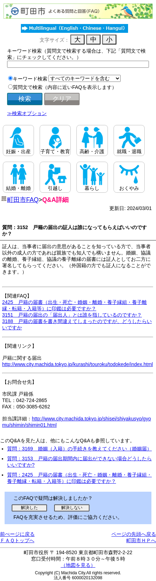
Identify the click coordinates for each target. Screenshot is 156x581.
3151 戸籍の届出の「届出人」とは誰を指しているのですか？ (72, 315)
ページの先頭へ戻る (133, 534)
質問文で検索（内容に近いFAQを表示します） (65, 87)
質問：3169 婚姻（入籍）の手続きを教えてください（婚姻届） (79, 448)
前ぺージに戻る (17, 534)
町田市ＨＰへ (141, 540)
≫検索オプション (27, 113)
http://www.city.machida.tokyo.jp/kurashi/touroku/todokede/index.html (77, 364)
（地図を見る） (78, 565)
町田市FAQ (23, 199)
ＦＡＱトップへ (17, 540)
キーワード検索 (30, 79)
